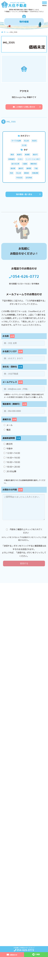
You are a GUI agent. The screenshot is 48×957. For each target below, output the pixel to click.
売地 (11, 173)
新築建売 (11, 159)
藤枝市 (21, 168)
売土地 (26, 141)
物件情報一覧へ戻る (24, 194)
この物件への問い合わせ (24, 107)
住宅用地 (29, 178)
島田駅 (13, 168)
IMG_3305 (11, 121)
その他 (24, 145)
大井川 (20, 159)
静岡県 (26, 173)
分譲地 (25, 164)
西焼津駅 (35, 173)
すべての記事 (16, 141)
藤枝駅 (28, 168)
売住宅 (34, 141)
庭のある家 (15, 164)
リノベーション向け (33, 159)
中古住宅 (19, 178)
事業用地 (33, 164)
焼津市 (19, 154)
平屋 (36, 168)
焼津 (12, 154)
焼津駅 (27, 154)
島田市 (35, 154)
